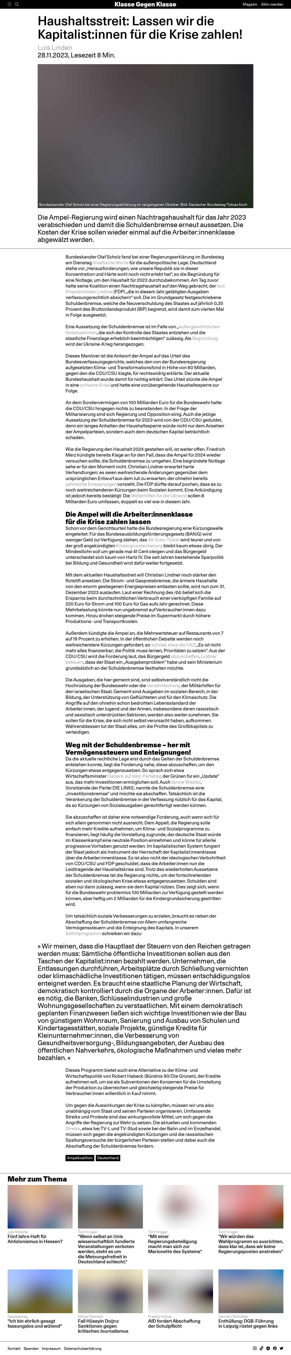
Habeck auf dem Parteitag (134, 776)
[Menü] (9, 4)
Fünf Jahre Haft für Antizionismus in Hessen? (35, 1239)
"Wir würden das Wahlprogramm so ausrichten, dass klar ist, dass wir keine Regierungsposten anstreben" (250, 1244)
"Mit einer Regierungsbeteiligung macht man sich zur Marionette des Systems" (175, 1244)
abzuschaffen (185, 656)
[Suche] (17, 4)
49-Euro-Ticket (163, 539)
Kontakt (14, 1348)
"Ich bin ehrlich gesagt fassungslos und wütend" (35, 1323)
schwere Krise (95, 385)
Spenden (31, 1348)
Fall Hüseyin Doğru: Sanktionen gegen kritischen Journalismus (103, 1326)
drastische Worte (110, 262)
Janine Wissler (186, 782)
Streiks (73, 1128)
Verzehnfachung (163, 685)
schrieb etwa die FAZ (173, 645)
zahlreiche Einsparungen (91, 484)
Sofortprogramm (84, 933)
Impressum (51, 1348)
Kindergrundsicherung (139, 545)
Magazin (250, 4)
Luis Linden (55, 48)
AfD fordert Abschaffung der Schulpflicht (174, 1323)
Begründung (205, 338)
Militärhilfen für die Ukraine (159, 495)
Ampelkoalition (80, 1158)
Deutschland (108, 1158)
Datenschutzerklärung (83, 1348)
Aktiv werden (272, 4)
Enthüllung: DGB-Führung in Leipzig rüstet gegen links (248, 1323)
